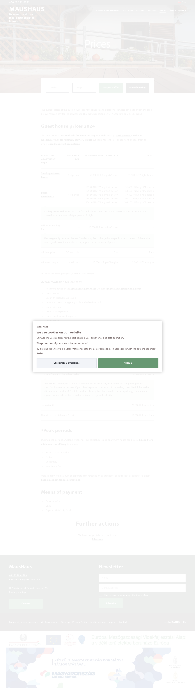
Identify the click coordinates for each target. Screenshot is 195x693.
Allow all (128, 363)
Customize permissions (66, 363)
